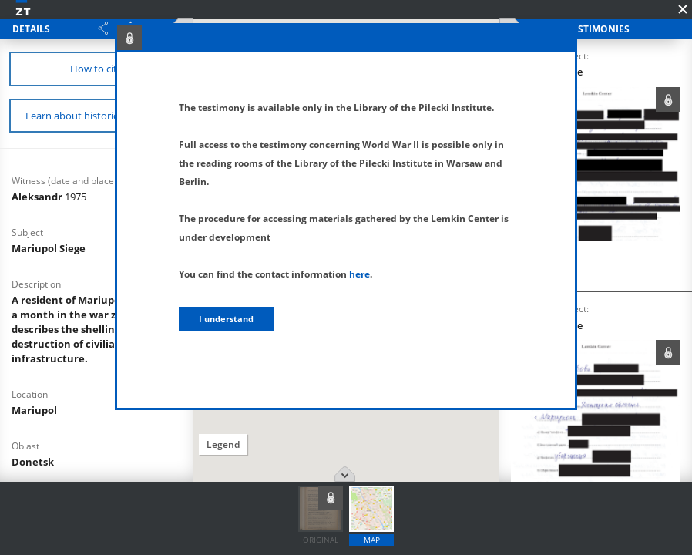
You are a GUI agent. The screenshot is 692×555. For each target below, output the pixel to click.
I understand (226, 319)
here (359, 274)
